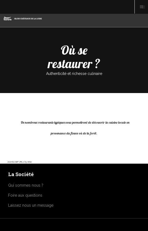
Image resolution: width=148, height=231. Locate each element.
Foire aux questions (25, 195)
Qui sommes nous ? (25, 185)
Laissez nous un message (30, 205)
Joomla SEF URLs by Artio (19, 161)
